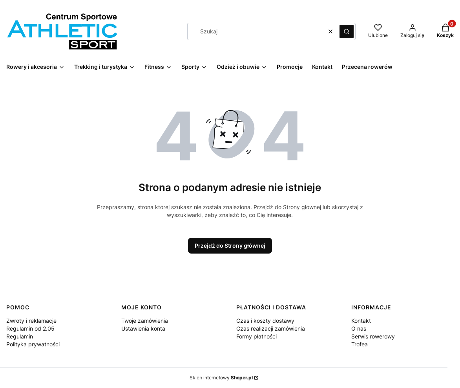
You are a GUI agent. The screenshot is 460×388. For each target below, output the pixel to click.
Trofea (359, 344)
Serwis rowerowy (373, 336)
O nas (358, 328)
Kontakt (361, 320)
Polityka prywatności (33, 344)
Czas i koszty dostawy (265, 320)
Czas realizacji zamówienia (270, 328)
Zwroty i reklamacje (31, 320)
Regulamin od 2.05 (30, 328)
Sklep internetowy (221, 378)
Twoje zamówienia (144, 320)
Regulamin (19, 336)
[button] (347, 31)
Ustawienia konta (143, 328)
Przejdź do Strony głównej (230, 245)
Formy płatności (256, 336)
